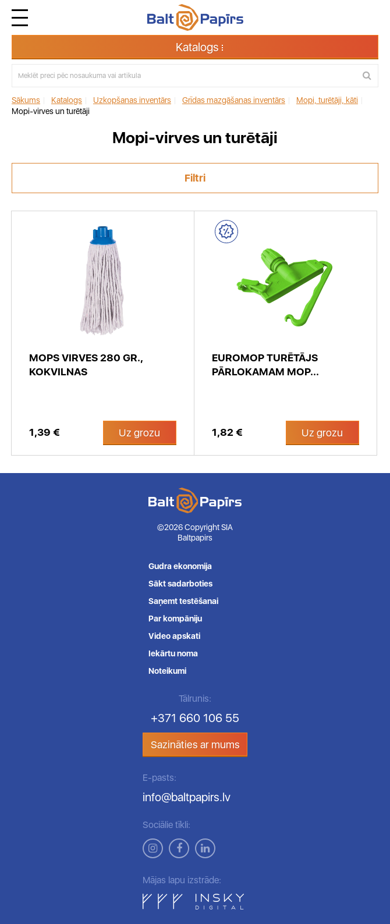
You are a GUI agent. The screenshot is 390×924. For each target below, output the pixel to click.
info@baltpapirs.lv (187, 797)
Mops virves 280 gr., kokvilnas (86, 364)
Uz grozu (139, 433)
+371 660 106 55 (195, 718)
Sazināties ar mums (195, 744)
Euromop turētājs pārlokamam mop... (265, 364)
